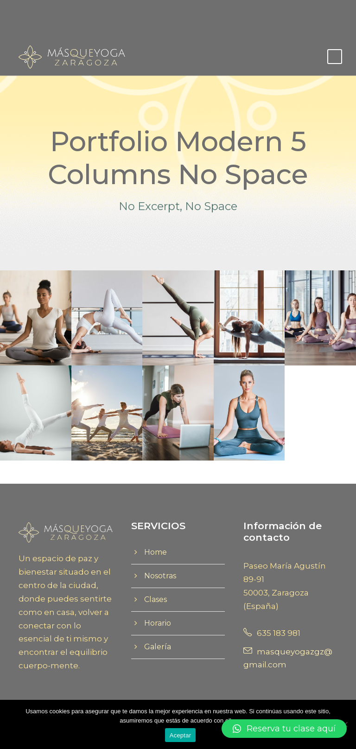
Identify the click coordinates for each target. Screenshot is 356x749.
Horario (157, 623)
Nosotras (160, 575)
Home (155, 552)
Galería (157, 646)
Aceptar (180, 735)
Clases (155, 599)
